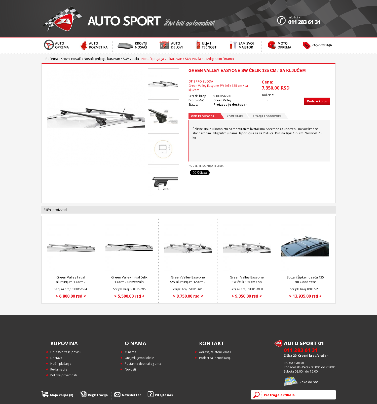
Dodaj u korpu (317, 101)
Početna (52, 58)
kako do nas (309, 382)
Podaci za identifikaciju (215, 358)
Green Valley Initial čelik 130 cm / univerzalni (129, 279)
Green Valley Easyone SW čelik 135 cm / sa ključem (247, 282)
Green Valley (222, 100)
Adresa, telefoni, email (215, 352)
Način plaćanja (60, 363)
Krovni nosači (71, 58)
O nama (130, 352)
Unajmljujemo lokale (139, 358)
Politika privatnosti (63, 375)
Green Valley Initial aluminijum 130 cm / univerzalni (71, 282)
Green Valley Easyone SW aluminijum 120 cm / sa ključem (188, 282)
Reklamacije (58, 369)
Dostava (56, 358)
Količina (267, 95)
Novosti (130, 369)
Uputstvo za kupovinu (65, 352)
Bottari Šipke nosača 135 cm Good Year (305, 279)
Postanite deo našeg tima (143, 363)
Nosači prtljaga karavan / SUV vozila (111, 58)
